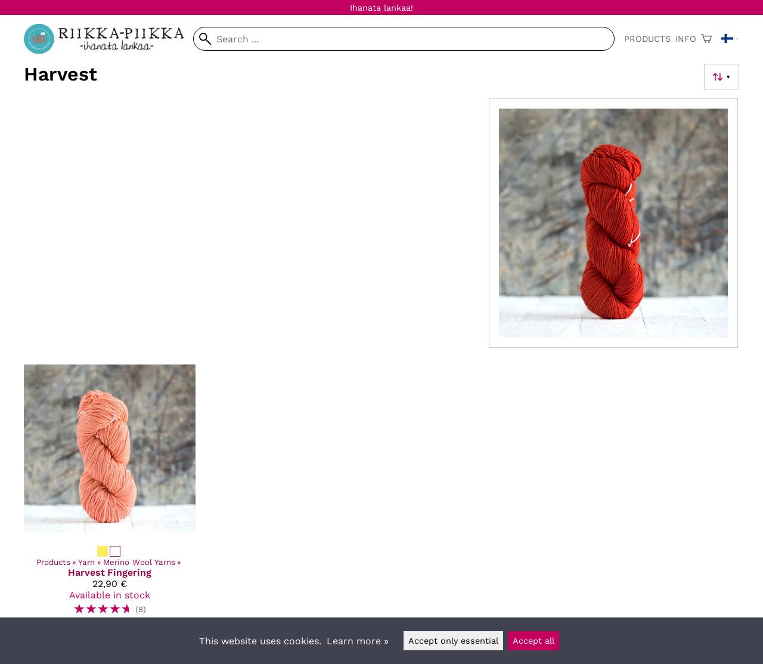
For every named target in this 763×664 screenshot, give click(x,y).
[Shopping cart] (706, 38)
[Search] (404, 39)
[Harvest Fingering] (110, 494)
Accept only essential (453, 641)
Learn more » (358, 641)
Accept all (533, 641)
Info (685, 39)
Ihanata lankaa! (381, 8)
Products (647, 39)
